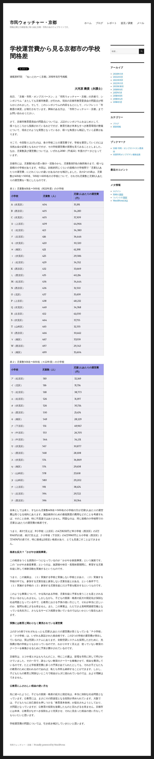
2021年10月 (118, 86)
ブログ (99, 23)
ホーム (88, 23)
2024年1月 (118, 77)
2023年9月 (118, 80)
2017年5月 (117, 92)
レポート (112, 23)
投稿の (118, 194)
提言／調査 (127, 23)
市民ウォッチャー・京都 (33, 22)
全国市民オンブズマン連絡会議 (126, 154)
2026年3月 (118, 74)
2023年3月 (118, 83)
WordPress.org (120, 200)
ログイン (117, 191)
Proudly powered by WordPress (49, 745)
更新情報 (117, 126)
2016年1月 (117, 102)
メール (140, 23)
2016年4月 (118, 99)
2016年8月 (117, 96)
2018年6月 (118, 89)
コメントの (120, 197)
